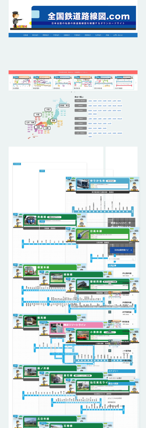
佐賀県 (95, 133)
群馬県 (99, 105)
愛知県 (95, 114)
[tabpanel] (22, 82)
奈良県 (114, 118)
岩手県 (99, 100)
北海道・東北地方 (80, 100)
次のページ (56, 397)
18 (62, 404)
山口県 (109, 123)
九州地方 (116, 418)
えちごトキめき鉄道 (115, 398)
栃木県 (95, 105)
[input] (121, 259)
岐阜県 (119, 110)
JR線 (123, 418)
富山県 (95, 110)
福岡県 (90, 133)
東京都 (114, 105)
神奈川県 (120, 105)
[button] (133, 259)
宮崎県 (114, 133)
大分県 (109, 133)
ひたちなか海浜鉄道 (115, 394)
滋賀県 (95, 118)
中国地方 (80, 123)
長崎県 (99, 133)
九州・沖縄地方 (81, 133)
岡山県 (99, 123)
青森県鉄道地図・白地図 (116, 406)
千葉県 (109, 105)
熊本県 (104, 133)
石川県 (99, 110)
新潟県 (90, 110)
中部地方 (80, 110)
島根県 (95, 123)
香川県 (95, 128)
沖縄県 (90, 136)
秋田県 (109, 100)
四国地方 (80, 128)
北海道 (90, 100)
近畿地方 (80, 118)
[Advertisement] (73, 53)
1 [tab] (71, 92)
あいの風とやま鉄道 (115, 390)
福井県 (104, 110)
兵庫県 (109, 118)
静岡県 (90, 114)
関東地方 (80, 105)
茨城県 (90, 105)
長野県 (114, 110)
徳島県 (90, 128)
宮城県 (104, 100)
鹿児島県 (120, 133)
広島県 (104, 123)
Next (136, 83)
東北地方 (65, 418)
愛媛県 (99, 128)
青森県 (95, 100)
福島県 (119, 100)
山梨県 (109, 110)
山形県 (114, 100)
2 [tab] (75, 92)
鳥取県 (90, 123)
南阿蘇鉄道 (111, 402)
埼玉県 (104, 105)
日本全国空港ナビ (121, 250)
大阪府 (104, 118)
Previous (10, 83)
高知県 (104, 128)
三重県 (90, 118)
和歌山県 (120, 118)
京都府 (99, 118)
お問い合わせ (131, 418)
